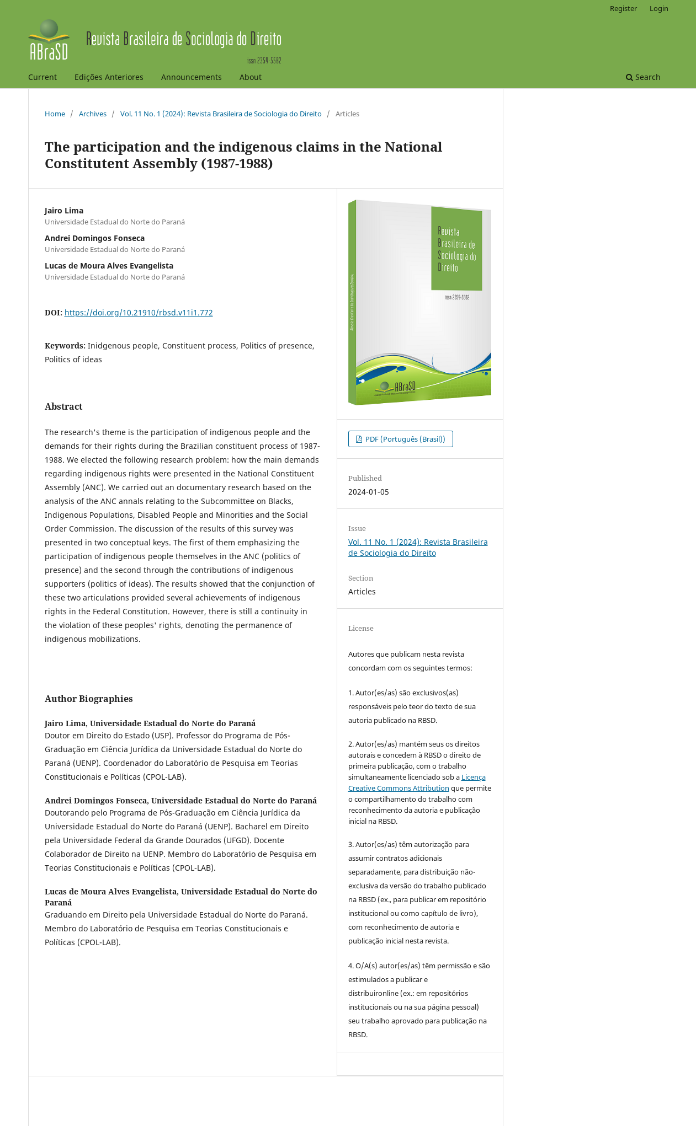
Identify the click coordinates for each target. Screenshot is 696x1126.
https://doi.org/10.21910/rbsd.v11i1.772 (139, 312)
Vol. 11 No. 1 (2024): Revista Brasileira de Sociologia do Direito (221, 114)
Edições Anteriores (109, 77)
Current (42, 77)
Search (643, 77)
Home (55, 114)
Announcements (191, 77)
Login (659, 8)
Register (623, 8)
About (251, 77)
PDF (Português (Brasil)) (404, 439)
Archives (93, 114)
